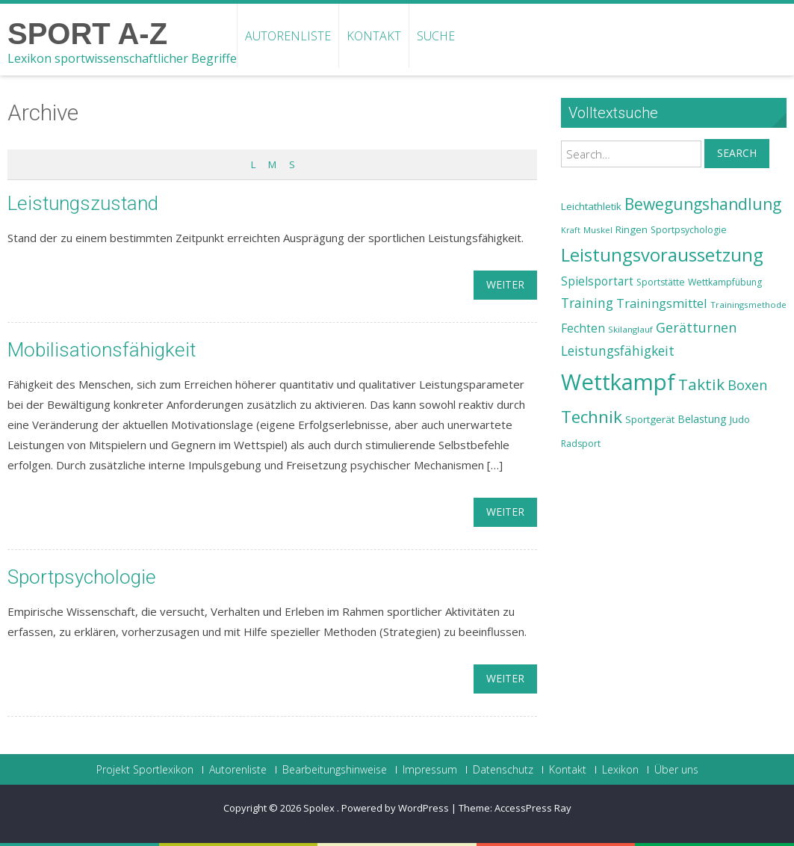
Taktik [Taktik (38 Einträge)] (701, 384)
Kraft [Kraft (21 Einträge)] (570, 230)
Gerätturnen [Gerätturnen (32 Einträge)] (696, 327)
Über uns (676, 770)
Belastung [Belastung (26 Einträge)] (702, 419)
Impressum (430, 770)
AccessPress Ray (532, 808)
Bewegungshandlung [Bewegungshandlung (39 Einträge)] (702, 204)
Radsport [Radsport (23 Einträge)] (581, 443)
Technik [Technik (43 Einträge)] (591, 416)
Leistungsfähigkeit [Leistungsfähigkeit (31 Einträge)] (617, 350)
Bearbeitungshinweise (334, 770)
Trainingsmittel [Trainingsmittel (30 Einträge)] (661, 303)
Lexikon (620, 770)
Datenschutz (503, 770)
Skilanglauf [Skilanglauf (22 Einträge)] (630, 329)
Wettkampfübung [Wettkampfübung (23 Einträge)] (725, 282)
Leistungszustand (82, 203)
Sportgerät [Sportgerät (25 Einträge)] (649, 419)
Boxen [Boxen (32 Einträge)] (747, 385)
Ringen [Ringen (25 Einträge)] (631, 229)
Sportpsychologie (81, 577)
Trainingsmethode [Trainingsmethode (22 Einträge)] (748, 304)
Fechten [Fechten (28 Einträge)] (583, 328)
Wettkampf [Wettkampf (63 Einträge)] (618, 382)
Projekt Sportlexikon (144, 770)
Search (737, 153)
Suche (436, 36)
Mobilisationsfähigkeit (101, 350)
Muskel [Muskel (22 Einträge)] (597, 229)
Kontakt (374, 36)
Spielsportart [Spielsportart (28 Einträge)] (597, 281)
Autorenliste (288, 36)
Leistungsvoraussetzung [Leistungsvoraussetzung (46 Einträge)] (662, 255)
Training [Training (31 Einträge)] (587, 303)
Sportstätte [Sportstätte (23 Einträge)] (660, 282)
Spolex (320, 808)
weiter (505, 284)
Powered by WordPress (395, 808)
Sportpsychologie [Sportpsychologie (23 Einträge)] (689, 229)
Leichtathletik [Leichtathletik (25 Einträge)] (591, 206)
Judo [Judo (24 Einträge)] (740, 419)
